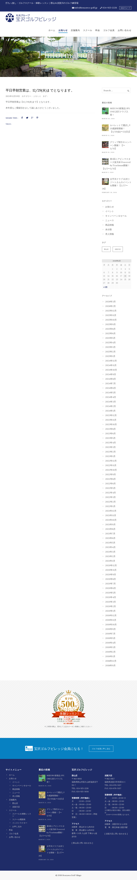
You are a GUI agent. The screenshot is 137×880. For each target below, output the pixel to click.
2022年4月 (110, 492)
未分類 (108, 229)
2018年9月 (110, 665)
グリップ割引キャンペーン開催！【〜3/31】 (120, 145)
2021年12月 (110, 510)
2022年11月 (110, 465)
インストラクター (19, 823)
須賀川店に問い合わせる (116, 834)
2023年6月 (110, 433)
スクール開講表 (18, 819)
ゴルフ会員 (109, 30)
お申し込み (17, 826)
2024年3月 (110, 401)
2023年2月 (110, 451)
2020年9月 (110, 574)
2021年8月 (110, 529)
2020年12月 (111, 565)
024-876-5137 (115, 785)
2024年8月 (110, 379)
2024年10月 (111, 369)
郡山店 (106, 249)
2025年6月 (110, 333)
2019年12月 (111, 615)
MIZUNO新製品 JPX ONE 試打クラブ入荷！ (120, 111)
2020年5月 (110, 592)
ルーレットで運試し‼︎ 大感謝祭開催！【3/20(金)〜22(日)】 (120, 128)
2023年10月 (111, 424)
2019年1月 (110, 656)
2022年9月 (110, 474)
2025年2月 (110, 351)
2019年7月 (110, 633)
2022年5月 (110, 488)
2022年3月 (110, 497)
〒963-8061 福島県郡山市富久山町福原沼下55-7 (85, 782)
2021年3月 (110, 551)
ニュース (109, 220)
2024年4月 (110, 397)
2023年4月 (110, 442)
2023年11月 (110, 419)
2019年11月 (110, 620)
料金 (97, 30)
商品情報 (109, 225)
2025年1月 (110, 356)
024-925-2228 (109, 7)
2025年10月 (111, 319)
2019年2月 (110, 651)
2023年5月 (110, 438)
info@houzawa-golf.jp (86, 7)
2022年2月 (110, 501)
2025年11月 (110, 315)
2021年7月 (110, 533)
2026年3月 (110, 301)
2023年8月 (110, 429)
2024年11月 (111, 365)
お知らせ (63, 30)
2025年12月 (111, 310)
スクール (87, 30)
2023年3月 (110, 447)
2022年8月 (110, 479)
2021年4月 (110, 547)
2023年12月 (111, 415)
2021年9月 (110, 524)
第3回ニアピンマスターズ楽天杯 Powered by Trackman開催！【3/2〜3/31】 (116, 164)
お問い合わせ (124, 30)
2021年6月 (110, 538)
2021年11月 (110, 515)
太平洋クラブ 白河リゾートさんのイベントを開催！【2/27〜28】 (116, 184)
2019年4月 (110, 642)
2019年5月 (110, 638)
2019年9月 (110, 629)
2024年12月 (111, 360)
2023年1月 (110, 456)
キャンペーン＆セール (116, 215)
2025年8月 (110, 328)
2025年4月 (110, 342)
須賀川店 (118, 249)
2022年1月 (110, 506)
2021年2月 (110, 556)
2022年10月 (111, 469)
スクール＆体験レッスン (21, 815)
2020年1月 (110, 610)
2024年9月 (110, 374)
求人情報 (109, 234)
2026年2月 (110, 306)
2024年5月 (110, 392)
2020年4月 (110, 597)
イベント (109, 211)
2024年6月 (110, 388)
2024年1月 (110, 410)
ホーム (51, 30)
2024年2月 (110, 406)
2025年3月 (110, 347)
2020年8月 (110, 579)
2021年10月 (111, 520)
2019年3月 (110, 647)
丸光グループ (125, 8)
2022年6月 (110, 483)
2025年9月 (110, 324)
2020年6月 (110, 588)
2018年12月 (110, 661)
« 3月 (105, 287)
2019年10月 (111, 624)
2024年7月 (110, 383)
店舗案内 (75, 30)
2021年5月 (110, 542)
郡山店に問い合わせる (82, 843)
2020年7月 (110, 583)
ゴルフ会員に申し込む (101, 749)
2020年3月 (110, 601)
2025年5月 (110, 338)
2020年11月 (111, 570)
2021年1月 (110, 560)
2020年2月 (110, 606)
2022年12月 (111, 460)
